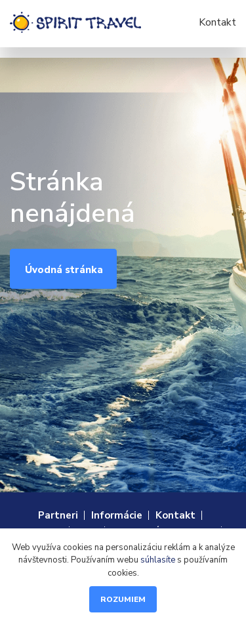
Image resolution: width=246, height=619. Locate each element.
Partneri (58, 515)
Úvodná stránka (64, 269)
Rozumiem (123, 599)
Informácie (116, 515)
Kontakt (217, 22)
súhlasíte (157, 560)
